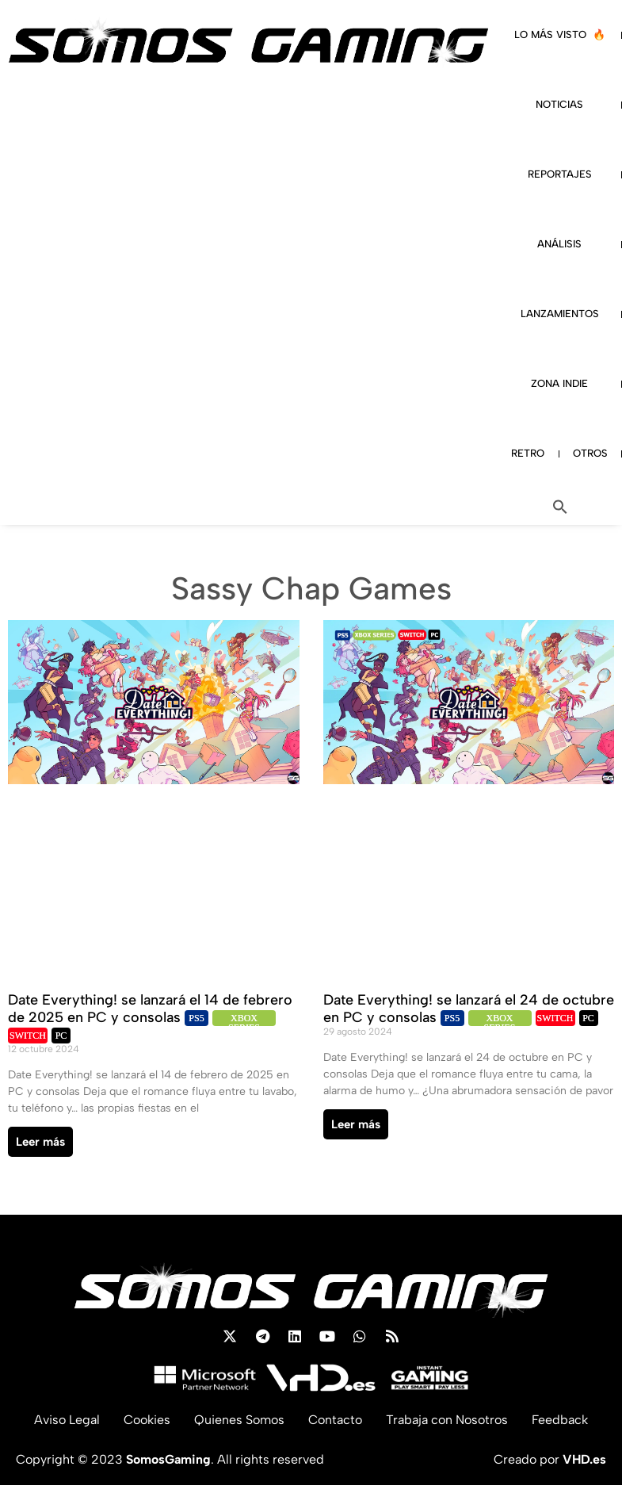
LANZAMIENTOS (560, 314)
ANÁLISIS (559, 244)
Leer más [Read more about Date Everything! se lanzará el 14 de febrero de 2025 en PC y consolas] (40, 1142)
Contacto (335, 1419)
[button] (560, 506)
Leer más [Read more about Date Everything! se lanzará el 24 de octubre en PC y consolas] (355, 1124)
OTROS (590, 453)
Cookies (147, 1419)
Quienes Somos (239, 1419)
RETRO (527, 453)
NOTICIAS (559, 104)
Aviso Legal (67, 1419)
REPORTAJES (560, 174)
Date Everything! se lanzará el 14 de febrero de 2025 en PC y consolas (150, 1008)
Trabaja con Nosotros (447, 1419)
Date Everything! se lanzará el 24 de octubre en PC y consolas (468, 1008)
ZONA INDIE (559, 383)
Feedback (560, 1419)
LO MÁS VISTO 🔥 (559, 34)
